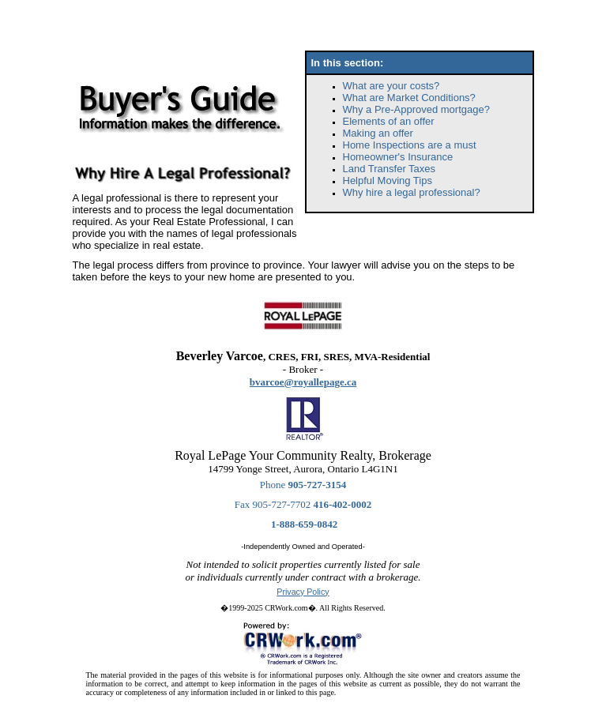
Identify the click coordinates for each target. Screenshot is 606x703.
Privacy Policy (303, 591)
